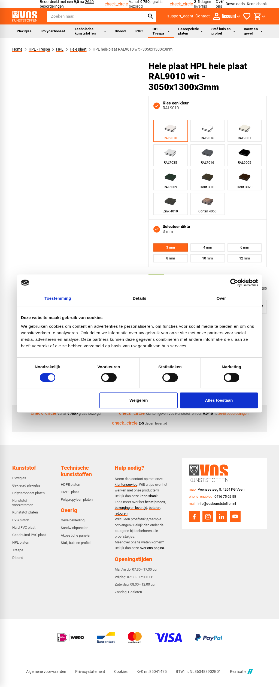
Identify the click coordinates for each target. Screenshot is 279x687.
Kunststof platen (25, 512)
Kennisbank (257, 4)
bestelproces (155, 502)
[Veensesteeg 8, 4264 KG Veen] (216, 489)
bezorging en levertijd (131, 508)
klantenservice (126, 484)
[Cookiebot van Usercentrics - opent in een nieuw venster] (234, 282)
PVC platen (20, 520)
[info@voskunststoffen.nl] (212, 504)
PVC (139, 31)
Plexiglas (24, 31)
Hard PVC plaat (23, 527)
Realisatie (241, 671)
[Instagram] (207, 516)
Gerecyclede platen (190, 31)
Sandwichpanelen (74, 528)
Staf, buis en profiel (75, 543)
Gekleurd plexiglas (26, 485)
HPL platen (20, 542)
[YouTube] (235, 516)
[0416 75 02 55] (212, 496)
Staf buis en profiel (223, 31)
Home (17, 49)
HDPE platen (70, 484)
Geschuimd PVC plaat (29, 535)
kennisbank (149, 496)
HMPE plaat (70, 492)
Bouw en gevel (253, 31)
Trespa (17, 550)
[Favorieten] (247, 16)
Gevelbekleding (72, 520)
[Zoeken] (91, 16)
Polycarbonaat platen (28, 493)
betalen (154, 508)
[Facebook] (194, 516)
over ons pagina (152, 548)
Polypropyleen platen (77, 499)
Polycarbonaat (53, 31)
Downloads (235, 4)
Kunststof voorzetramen (22, 503)
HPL (60, 49)
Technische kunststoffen (90, 31)
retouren (121, 513)
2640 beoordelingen (233, 413)
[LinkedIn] (221, 516)
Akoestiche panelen (76, 535)
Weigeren (138, 400)
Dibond (120, 31)
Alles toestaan (219, 400)
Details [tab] (139, 298)
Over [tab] (221, 298)
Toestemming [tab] (57, 298)
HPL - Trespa (161, 31)
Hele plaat (78, 49)
